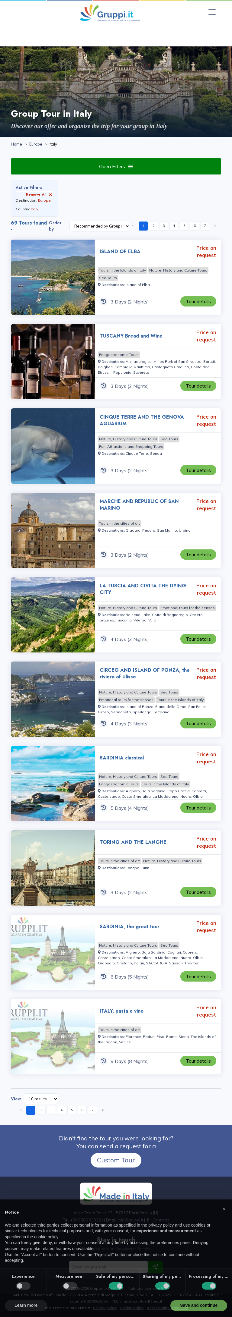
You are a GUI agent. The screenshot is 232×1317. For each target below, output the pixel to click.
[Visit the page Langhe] (132, 868)
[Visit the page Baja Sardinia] (154, 791)
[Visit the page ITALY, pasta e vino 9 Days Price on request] (53, 1036)
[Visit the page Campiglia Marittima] (132, 367)
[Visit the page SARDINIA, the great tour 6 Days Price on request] (53, 952)
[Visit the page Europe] (35, 144)
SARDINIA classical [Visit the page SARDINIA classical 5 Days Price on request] (122, 757)
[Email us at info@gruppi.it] (130, 1220)
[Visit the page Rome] (171, 1036)
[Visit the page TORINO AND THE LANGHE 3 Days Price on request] (53, 868)
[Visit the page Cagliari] (174, 952)
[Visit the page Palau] (139, 963)
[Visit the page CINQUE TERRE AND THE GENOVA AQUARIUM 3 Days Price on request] (53, 446)
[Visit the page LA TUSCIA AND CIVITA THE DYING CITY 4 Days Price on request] (53, 614)
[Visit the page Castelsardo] (109, 796)
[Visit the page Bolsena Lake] (138, 614)
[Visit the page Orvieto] (196, 614)
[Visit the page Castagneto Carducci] (170, 367)
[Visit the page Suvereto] (141, 372)
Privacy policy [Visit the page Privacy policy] (105, 1308)
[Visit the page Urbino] (185, 530)
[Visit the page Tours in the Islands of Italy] (122, 270)
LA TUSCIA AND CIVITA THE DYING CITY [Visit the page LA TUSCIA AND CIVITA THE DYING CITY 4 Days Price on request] (143, 589)
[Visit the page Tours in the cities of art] (119, 523)
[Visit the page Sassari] (176, 963)
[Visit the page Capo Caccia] (178, 791)
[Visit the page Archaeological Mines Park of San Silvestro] (163, 361)
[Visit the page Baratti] (209, 361)
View (16, 1099)
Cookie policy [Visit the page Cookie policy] (131, 1308)
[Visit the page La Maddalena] (166, 796)
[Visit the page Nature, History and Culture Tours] (178, 270)
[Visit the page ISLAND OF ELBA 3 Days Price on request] (53, 277)
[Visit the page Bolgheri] (105, 367)
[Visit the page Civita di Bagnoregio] (170, 614)
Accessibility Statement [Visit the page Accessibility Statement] (167, 1308)
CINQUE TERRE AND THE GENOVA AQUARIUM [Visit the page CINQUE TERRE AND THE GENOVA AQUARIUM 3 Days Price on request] (142, 420)
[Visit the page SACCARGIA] (156, 963)
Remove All (39, 194)
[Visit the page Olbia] (198, 796)
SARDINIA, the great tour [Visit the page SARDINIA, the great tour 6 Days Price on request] (130, 926)
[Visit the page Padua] (149, 1036)
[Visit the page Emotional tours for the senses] (187, 608)
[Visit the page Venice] (125, 1042)
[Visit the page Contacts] (161, 1220)
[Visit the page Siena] (184, 1036)
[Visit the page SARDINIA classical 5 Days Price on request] (53, 783)
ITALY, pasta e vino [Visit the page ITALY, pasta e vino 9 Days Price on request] (121, 1010)
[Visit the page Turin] (145, 868)
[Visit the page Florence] (133, 1036)
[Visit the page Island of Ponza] (139, 706)
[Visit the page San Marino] (167, 530)
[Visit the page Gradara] (133, 530)
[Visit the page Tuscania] (124, 620)
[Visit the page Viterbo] (140, 620)
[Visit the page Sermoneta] (121, 712)
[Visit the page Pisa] (160, 1036)
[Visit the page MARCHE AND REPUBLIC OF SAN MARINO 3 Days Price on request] (53, 530)
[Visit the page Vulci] (152, 620)
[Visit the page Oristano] (124, 963)
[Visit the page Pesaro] (148, 530)
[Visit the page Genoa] (156, 453)
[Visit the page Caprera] (199, 791)
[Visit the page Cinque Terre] (137, 453)
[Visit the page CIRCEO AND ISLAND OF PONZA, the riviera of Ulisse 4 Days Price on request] (53, 699)
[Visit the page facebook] (148, 1220)
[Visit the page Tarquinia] (106, 620)
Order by (55, 226)
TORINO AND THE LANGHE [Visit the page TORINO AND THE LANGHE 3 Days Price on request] (133, 842)
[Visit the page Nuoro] (185, 796)
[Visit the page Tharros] (191, 963)
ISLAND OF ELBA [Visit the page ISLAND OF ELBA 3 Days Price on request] (120, 251)
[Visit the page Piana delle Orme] (170, 706)
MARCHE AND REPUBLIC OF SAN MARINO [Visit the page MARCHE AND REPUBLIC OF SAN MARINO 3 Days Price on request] (139, 504)
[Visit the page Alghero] (133, 791)
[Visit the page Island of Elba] (138, 284)
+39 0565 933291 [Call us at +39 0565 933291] (86, 1220)
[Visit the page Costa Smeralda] (136, 796)
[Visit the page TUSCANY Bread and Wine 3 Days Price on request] (53, 361)
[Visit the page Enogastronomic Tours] (119, 354)
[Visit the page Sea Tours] (108, 278)
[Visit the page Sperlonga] (142, 712)
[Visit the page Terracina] (161, 712)
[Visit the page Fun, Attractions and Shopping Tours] (131, 446)
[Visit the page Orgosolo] (106, 963)
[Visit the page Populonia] (122, 372)
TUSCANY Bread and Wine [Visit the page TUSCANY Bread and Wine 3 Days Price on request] (131, 335)
